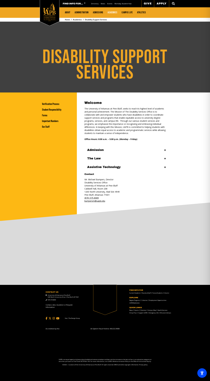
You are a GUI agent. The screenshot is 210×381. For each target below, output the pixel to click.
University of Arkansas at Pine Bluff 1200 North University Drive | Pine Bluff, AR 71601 (63, 296)
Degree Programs (134, 300)
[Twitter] (50, 318)
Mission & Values (165, 313)
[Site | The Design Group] (72, 318)
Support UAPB (143, 313)
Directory (95, 3)
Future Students (157, 293)
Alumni (166, 293)
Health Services (162, 310)
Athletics (141, 12)
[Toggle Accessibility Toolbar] (202, 373)
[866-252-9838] (115, 329)
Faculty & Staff (146, 293)
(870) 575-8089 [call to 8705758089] (91, 197)
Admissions (98, 12)
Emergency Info (154, 313)
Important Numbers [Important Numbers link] (50, 121)
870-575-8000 (52, 300)
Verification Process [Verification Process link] (50, 104)
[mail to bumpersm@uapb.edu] (94, 201)
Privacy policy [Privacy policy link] (143, 365)
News (103, 3)
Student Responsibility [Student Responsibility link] (51, 109)
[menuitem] (95, 3)
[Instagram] (53, 318)
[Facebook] (46, 318)
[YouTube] (57, 318)
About (67, 12)
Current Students (134, 293)
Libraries (144, 300)
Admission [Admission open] (95, 149)
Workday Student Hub (123, 3)
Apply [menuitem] (162, 3)
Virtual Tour (133, 313)
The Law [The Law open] (94, 158)
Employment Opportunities (157, 300)
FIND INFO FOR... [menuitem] (73, 3)
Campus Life (127, 12)
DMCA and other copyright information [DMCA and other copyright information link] (126, 365)
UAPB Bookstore (134, 303)
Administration (82, 12)
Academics (112, 12)
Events (109, 3)
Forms (44, 115)
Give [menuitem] (148, 3)
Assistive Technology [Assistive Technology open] (104, 167)
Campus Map (152, 310)
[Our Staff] (58, 126)
